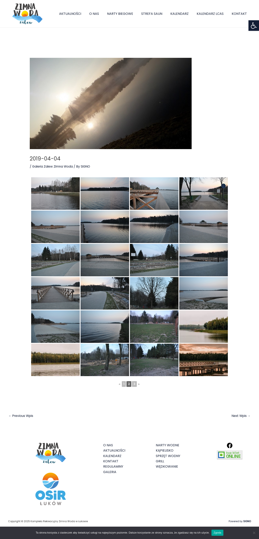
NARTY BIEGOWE (127, 13)
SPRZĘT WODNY (168, 456)
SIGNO (247, 521)
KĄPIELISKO (164, 450)
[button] (253, 25)
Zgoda (217, 532)
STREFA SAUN (157, 13)
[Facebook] (229, 446)
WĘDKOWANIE (167, 467)
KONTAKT (240, 13)
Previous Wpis (21, 416)
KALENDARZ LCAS (212, 13)
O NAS (103, 13)
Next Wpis (241, 416)
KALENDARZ (183, 13)
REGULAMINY (113, 467)
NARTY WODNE (167, 445)
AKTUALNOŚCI (81, 13)
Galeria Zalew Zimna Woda (53, 166)
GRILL (160, 461)
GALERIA (109, 472)
